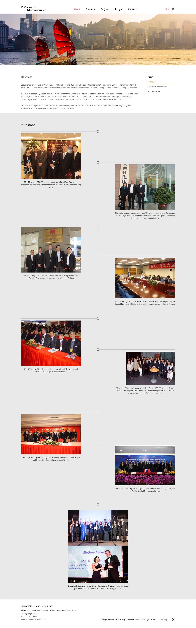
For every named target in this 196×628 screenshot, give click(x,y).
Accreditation (154, 91)
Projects (105, 9)
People (118, 9)
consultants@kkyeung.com (36, 619)
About (77, 9)
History (151, 81)
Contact (132, 9)
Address (24, 610)
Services (90, 9)
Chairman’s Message (157, 86)
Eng (167, 9)
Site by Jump (162, 620)
